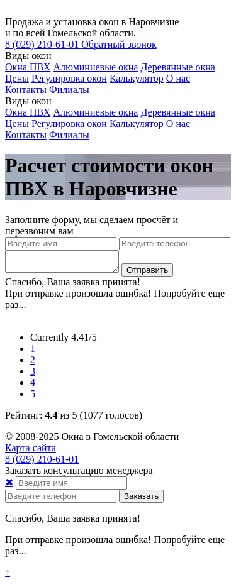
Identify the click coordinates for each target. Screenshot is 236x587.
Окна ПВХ (27, 67)
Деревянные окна (177, 67)
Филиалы (69, 89)
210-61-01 (43, 44)
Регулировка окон (69, 78)
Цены (17, 78)
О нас (178, 78)
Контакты (26, 89)
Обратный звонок (118, 44)
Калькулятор (137, 78)
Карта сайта (30, 451)
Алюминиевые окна (95, 67)
